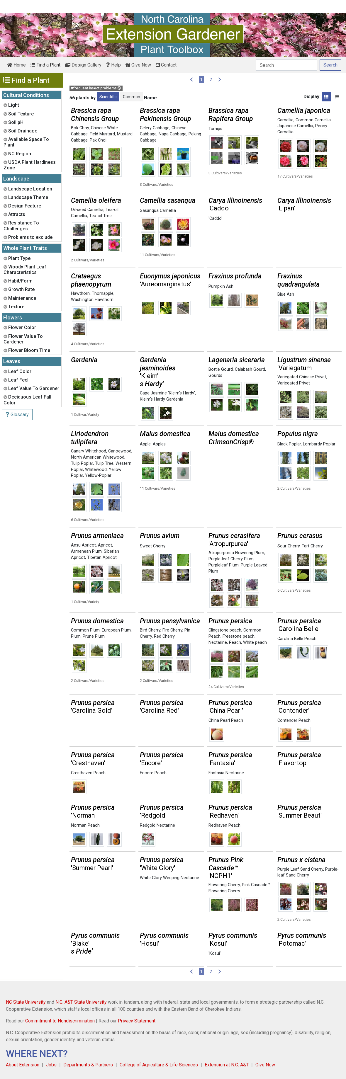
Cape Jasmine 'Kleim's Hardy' (167, 393)
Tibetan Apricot (102, 557)
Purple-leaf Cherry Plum (231, 558)
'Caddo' (215, 218)
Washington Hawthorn (92, 299)
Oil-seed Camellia (87, 209)
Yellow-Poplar (98, 475)
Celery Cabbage (154, 127)
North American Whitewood (97, 457)
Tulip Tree (104, 463)
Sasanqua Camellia (158, 210)
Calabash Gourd (250, 369)
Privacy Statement (136, 1021)
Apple (145, 444)
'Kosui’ (214, 953)
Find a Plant (45, 65)
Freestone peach (239, 636)
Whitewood (96, 469)
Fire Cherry (172, 630)
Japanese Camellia (295, 125)
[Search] (286, 65)
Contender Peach (294, 720)
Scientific (107, 96)
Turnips (215, 128)
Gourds (215, 375)
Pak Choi (98, 140)
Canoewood (119, 451)
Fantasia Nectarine (226, 772)
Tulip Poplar (82, 463)
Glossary (17, 414)
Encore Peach (153, 772)
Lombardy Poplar (319, 444)
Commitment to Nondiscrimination (60, 1021)
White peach (255, 642)
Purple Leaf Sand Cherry (300, 869)
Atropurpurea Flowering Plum (236, 552)
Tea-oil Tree (100, 215)
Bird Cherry (150, 630)
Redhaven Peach (224, 825)
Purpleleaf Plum (223, 565)
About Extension (22, 1065)
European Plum (116, 630)
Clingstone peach (224, 630)
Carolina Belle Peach (296, 638)
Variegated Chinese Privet (301, 377)
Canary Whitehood (88, 451)
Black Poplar (289, 444)
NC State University (26, 1002)
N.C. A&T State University (81, 1002)
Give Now (138, 65)
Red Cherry (164, 636)
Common (131, 96)
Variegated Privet (293, 383)
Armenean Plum (86, 551)
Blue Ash (285, 294)
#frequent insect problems (96, 88)
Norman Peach (85, 825)
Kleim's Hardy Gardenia (161, 399)
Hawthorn (80, 293)
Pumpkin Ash (220, 286)
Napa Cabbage (172, 134)
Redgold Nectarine (157, 825)
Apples (159, 444)
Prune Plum (94, 636)
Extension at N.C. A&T (227, 1065)
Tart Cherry (312, 546)
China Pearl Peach (225, 720)
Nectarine (217, 642)
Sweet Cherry (152, 546)
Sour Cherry (288, 546)
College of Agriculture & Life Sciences (159, 1065)
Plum (76, 636)
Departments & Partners (88, 1065)
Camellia (285, 120)
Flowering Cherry (224, 884)
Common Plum (85, 630)
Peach (235, 642)
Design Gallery (83, 65)
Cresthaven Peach (88, 772)
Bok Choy (80, 127)
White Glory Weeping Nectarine (169, 877)
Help (113, 65)
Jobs (51, 1065)
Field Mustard (102, 134)
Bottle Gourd (220, 369)
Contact (166, 65)
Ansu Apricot (83, 545)
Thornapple (102, 293)
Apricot (105, 545)
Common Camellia (313, 120)
